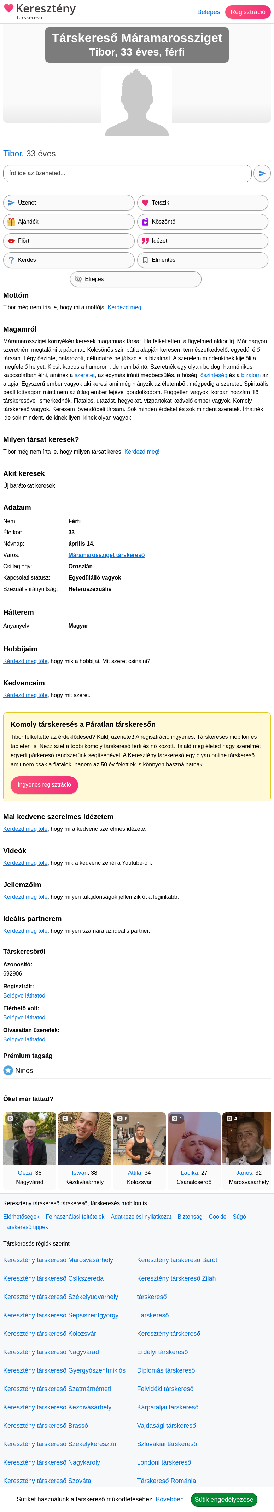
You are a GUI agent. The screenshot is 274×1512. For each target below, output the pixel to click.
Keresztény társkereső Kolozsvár (49, 1333)
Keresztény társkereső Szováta (47, 1480)
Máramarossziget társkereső (106, 555)
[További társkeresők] (258, 1147)
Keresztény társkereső (168, 1333)
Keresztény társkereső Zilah (176, 1278)
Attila (134, 1172)
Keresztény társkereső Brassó (45, 1425)
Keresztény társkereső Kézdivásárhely (57, 1407)
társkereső (152, 1296)
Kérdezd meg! (125, 307)
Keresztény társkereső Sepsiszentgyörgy (60, 1315)
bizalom (251, 375)
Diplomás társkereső (166, 1370)
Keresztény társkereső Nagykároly (51, 1462)
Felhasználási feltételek (75, 1217)
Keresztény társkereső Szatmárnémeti (57, 1388)
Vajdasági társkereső (166, 1425)
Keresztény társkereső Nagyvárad (51, 1352)
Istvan (80, 1172)
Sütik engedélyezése (224, 1499)
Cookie (218, 1217)
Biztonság (189, 1217)
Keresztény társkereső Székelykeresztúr (60, 1444)
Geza (25, 1172)
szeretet (85, 375)
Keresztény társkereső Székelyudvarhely (60, 1296)
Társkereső (153, 1315)
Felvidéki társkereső (165, 1388)
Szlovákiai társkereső (167, 1444)
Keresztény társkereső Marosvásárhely (58, 1260)
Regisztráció (248, 12)
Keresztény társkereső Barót (177, 1260)
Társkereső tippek (25, 1227)
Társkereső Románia (166, 1480)
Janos (244, 1172)
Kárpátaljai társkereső (168, 1407)
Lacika (189, 1172)
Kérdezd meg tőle (25, 661)
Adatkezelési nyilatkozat (141, 1217)
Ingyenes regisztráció (44, 785)
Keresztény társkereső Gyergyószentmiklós (64, 1370)
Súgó (239, 1217)
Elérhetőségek (21, 1217)
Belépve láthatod (24, 996)
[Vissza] (15, 1147)
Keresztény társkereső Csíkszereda (53, 1278)
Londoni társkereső (164, 1462)
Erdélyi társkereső (162, 1352)
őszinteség (214, 375)
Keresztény (39, 12)
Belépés (208, 12)
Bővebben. (171, 1499)
